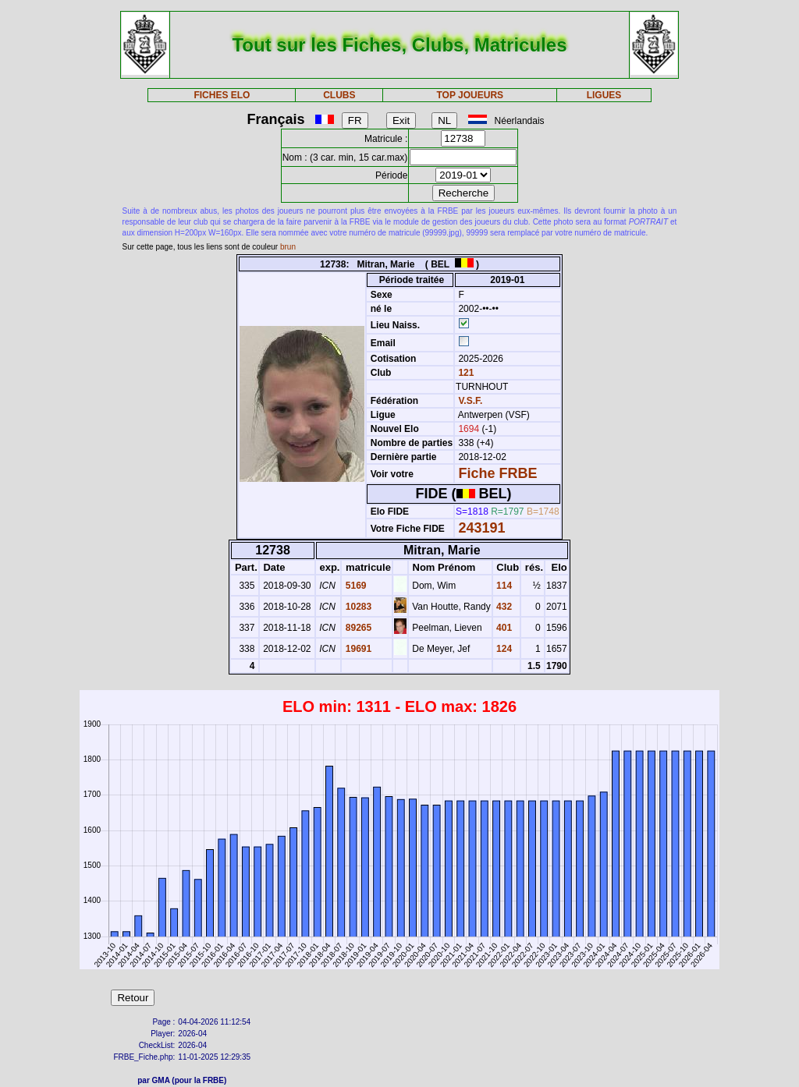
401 (503, 627)
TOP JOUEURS (470, 95)
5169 (354, 585)
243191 (481, 528)
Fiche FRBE (497, 473)
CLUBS (339, 95)
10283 (357, 606)
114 (503, 585)
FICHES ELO (222, 95)
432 (503, 606)
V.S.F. (470, 400)
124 (503, 648)
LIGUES (604, 95)
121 (465, 372)
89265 (357, 627)
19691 (357, 648)
